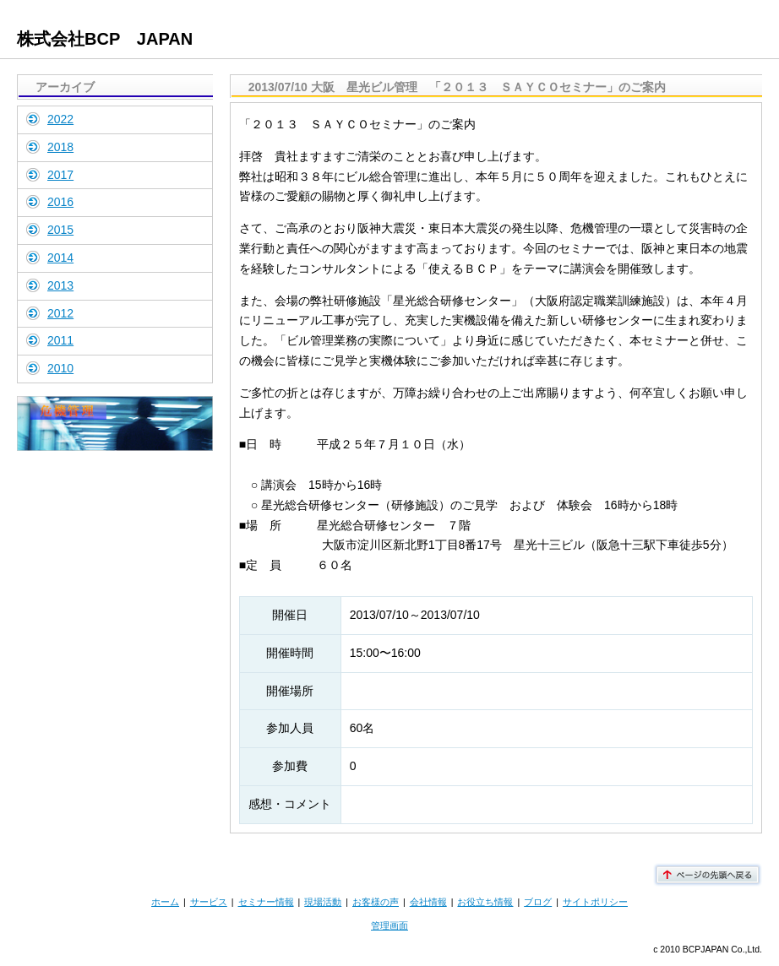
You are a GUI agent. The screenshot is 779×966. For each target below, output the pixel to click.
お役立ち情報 (485, 902)
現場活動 (322, 902)
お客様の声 (375, 902)
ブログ (538, 902)
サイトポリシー (595, 902)
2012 (60, 313)
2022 (60, 119)
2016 (60, 202)
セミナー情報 (266, 902)
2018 (60, 147)
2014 (60, 257)
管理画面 (389, 925)
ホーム (165, 902)
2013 (60, 285)
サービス (208, 902)
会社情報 (428, 902)
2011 (60, 340)
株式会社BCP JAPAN (105, 39)
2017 (60, 175)
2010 (60, 368)
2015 (60, 229)
